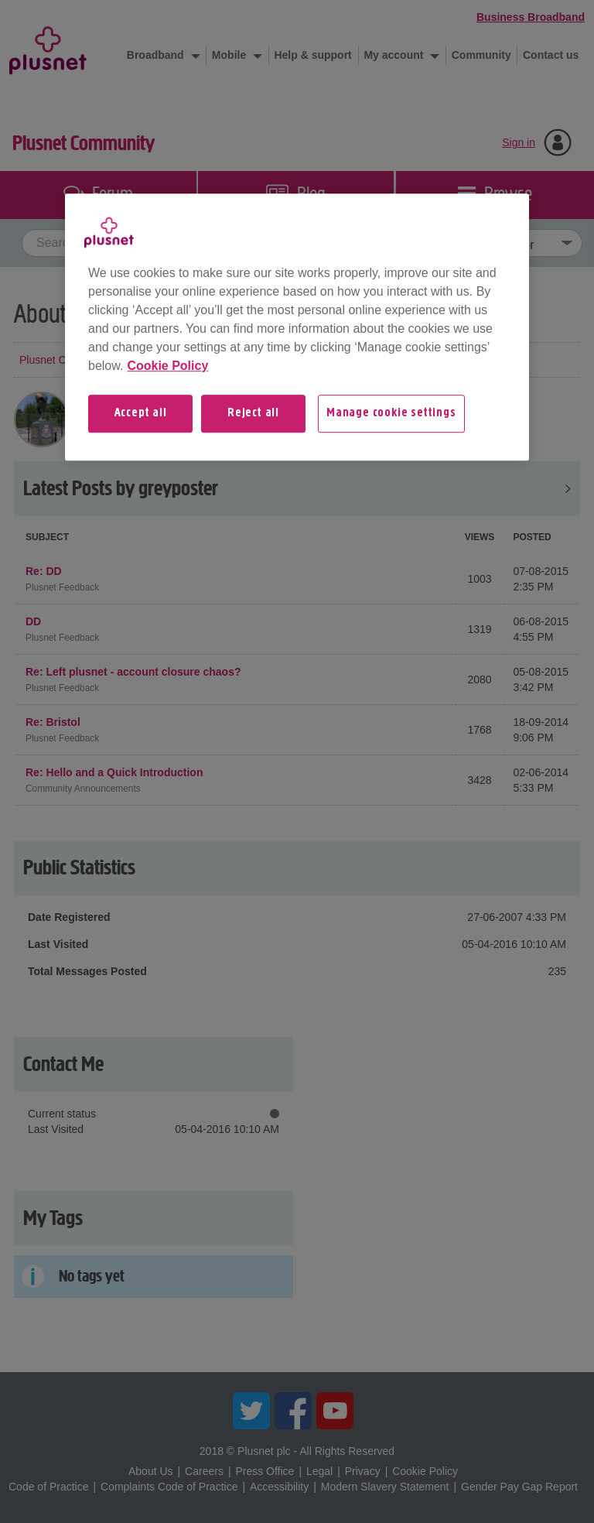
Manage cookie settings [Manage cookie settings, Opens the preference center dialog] (391, 413)
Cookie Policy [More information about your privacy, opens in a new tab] (167, 365)
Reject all (253, 413)
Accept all (140, 413)
